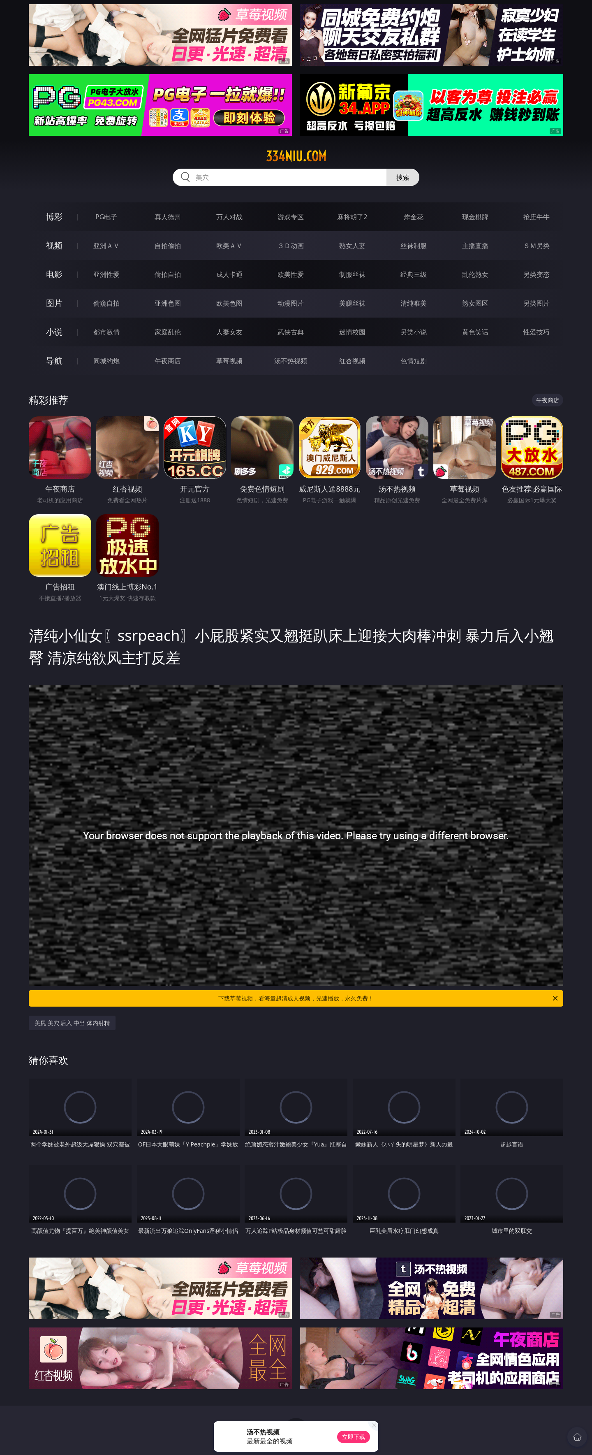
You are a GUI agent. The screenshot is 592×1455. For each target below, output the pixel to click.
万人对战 (229, 216)
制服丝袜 (352, 274)
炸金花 (413, 216)
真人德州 (168, 216)
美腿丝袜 (352, 303)
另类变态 (536, 274)
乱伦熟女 (475, 274)
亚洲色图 (168, 303)
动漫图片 (291, 303)
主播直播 (475, 245)
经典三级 (413, 274)
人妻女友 (229, 331)
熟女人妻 (352, 245)
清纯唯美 (413, 303)
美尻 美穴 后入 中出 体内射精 (72, 1023)
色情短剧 (413, 360)
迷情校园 (352, 331)
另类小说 (413, 331)
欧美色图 (229, 303)
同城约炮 (106, 360)
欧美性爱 (291, 274)
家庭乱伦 (168, 331)
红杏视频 (352, 360)
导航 (54, 360)
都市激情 (106, 331)
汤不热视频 (290, 360)
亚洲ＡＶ (106, 245)
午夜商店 (168, 360)
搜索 (402, 177)
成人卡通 (229, 274)
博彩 (54, 216)
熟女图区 (475, 303)
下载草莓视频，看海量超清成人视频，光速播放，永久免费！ (388, 998)
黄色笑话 (475, 331)
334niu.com (296, 156)
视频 (54, 245)
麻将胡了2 (352, 216)
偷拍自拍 (168, 274)
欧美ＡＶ (229, 245)
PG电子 (106, 216)
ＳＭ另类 (536, 245)
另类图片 (536, 303)
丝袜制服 (413, 245)
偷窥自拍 (106, 303)
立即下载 (353, 1437)
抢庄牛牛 (536, 216)
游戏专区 (291, 216)
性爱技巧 (536, 331)
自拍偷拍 (168, 245)
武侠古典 (291, 331)
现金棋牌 (475, 216)
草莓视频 (229, 360)
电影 (54, 274)
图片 (54, 303)
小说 (54, 331)
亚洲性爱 (106, 274)
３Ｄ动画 (291, 245)
